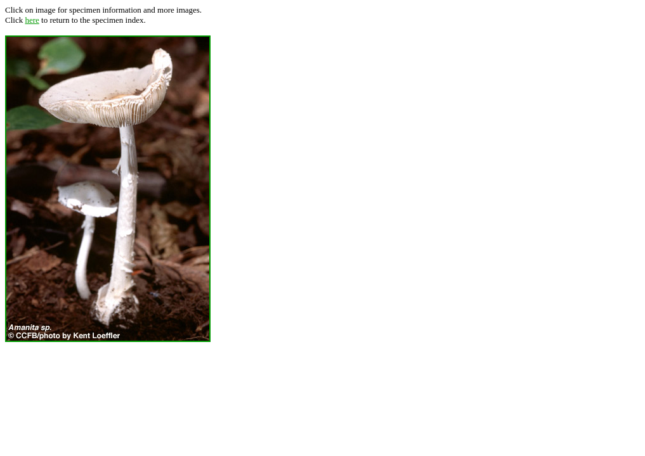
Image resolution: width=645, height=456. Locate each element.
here (32, 20)
